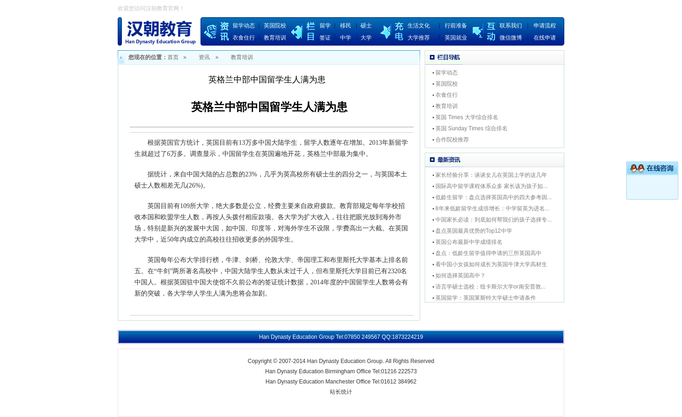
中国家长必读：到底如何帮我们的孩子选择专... (493, 219)
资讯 (204, 57)
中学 (345, 37)
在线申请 (545, 37)
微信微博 (511, 37)
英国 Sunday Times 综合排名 (471, 128)
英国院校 (275, 25)
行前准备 (456, 25)
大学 (366, 37)
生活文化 (419, 25)
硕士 (366, 25)
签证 (325, 37)
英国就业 (456, 37)
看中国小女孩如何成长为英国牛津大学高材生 (491, 264)
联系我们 (511, 25)
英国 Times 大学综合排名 (466, 117)
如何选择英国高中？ (460, 275)
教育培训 (275, 37)
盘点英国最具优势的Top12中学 (473, 231)
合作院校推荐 (452, 139)
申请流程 (545, 25)
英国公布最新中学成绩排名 (468, 242)
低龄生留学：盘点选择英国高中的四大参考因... (493, 197)
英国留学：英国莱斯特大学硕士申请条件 (485, 298)
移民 (345, 25)
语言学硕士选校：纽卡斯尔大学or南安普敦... (490, 286)
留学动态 (244, 25)
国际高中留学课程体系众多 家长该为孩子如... (491, 186)
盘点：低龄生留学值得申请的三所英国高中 (488, 253)
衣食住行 (244, 37)
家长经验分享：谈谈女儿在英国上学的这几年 (491, 175)
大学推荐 (419, 37)
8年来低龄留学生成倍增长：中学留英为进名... (492, 208)
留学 (325, 25)
